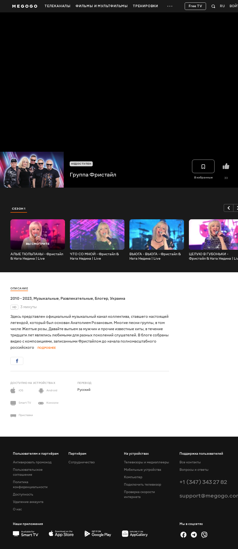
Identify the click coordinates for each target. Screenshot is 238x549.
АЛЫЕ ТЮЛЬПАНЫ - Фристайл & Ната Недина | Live (36, 256)
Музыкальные (46, 298)
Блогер (101, 298)
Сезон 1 (19, 209)
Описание (19, 288)
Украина (117, 298)
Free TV (195, 6)
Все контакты (190, 462)
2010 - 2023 (21, 298)
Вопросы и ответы (193, 470)
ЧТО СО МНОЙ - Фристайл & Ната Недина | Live (94, 256)
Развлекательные (76, 298)
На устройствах (136, 453)
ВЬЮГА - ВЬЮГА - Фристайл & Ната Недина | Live (155, 256)
